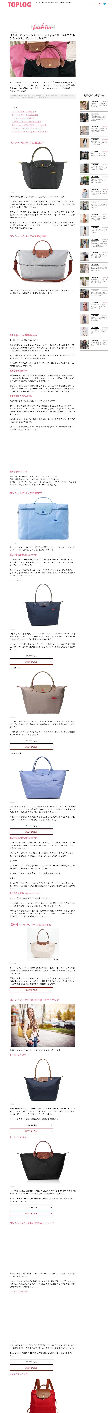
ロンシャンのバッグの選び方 (23, 118)
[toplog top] (19, 4)
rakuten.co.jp (13, 963)
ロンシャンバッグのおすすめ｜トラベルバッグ (30, 132)
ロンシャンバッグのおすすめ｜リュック (27, 128)
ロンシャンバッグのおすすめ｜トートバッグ (29, 125)
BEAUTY (44, 2)
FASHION (38, 2)
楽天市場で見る (31, 662)
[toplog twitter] (105, 4)
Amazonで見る (31, 656)
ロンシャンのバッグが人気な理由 (25, 115)
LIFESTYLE (51, 2)
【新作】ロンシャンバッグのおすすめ (26, 122)
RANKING (68, 2)
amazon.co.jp (13, 192)
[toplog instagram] (101, 4)
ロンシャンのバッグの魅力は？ (24, 112)
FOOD (56, 2)
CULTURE (62, 2)
